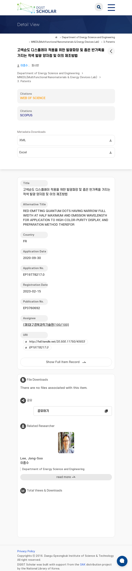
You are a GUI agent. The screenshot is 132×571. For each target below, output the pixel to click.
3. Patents (109, 42)
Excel (23, 152)
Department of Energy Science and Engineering (88, 37)
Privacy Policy (26, 551)
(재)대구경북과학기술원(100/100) (46, 325)
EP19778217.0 (38, 347)
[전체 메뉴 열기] (111, 7)
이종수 (24, 65)
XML (22, 140)
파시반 (35, 65)
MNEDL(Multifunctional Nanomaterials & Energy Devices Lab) (65, 42)
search (99, 7)
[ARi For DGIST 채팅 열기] (122, 561)
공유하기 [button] (43, 411)
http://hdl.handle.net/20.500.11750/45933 (57, 341)
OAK (82, 564)
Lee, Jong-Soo (66, 461)
